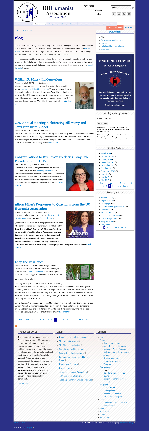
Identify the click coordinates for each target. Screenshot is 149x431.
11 (51, 320)
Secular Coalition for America (72, 353)
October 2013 (107, 168)
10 (48, 320)
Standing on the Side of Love (72, 349)
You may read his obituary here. (35, 89)
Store (63, 24)
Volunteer (107, 364)
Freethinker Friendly (112, 394)
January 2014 (106, 159)
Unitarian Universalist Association (74, 337)
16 (72, 320)
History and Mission (112, 343)
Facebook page (47, 218)
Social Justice (109, 391)
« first (20, 320)
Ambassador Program (112, 397)
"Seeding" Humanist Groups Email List (76, 380)
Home (17, 30)
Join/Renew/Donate (115, 27)
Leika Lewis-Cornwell (110, 215)
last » (88, 320)
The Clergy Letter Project (70, 345)
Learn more (23, 383)
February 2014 (107, 156)
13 (59, 320)
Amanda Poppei (108, 212)
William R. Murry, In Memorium (38, 79)
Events (72, 24)
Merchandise (109, 406)
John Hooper (106, 209)
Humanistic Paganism (69, 364)
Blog (103, 37)
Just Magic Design (128, 423)
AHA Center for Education (71, 376)
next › (81, 320)
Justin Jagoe (106, 204)
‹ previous (29, 320)
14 (63, 320)
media (19, 68)
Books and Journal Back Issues (116, 403)
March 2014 (106, 153)
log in (132, 27)
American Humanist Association (73, 372)
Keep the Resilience (29, 262)
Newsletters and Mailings (112, 40)
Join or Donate (108, 24)
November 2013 (108, 165)
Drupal (30, 427)
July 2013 (105, 174)
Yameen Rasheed (37, 272)
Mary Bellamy (107, 221)
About (28, 24)
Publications (27, 30)
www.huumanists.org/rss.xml (107, 141)
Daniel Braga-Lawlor (110, 218)
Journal (104, 43)
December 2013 (107, 162)
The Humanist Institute (69, 341)
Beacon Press (65, 368)
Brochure (105, 49)
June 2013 (105, 177)
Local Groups (109, 388)
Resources (84, 24)
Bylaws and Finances (112, 361)
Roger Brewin (107, 201)
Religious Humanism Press (112, 46)
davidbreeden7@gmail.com (112, 207)
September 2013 (108, 171)
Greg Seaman (107, 224)
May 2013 (105, 180)
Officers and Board (111, 358)
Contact (96, 24)
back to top (19, 422)
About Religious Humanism (115, 346)
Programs (52, 24)
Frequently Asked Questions (115, 349)
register (126, 27)
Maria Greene (107, 198)
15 (67, 320)
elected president (45, 171)
